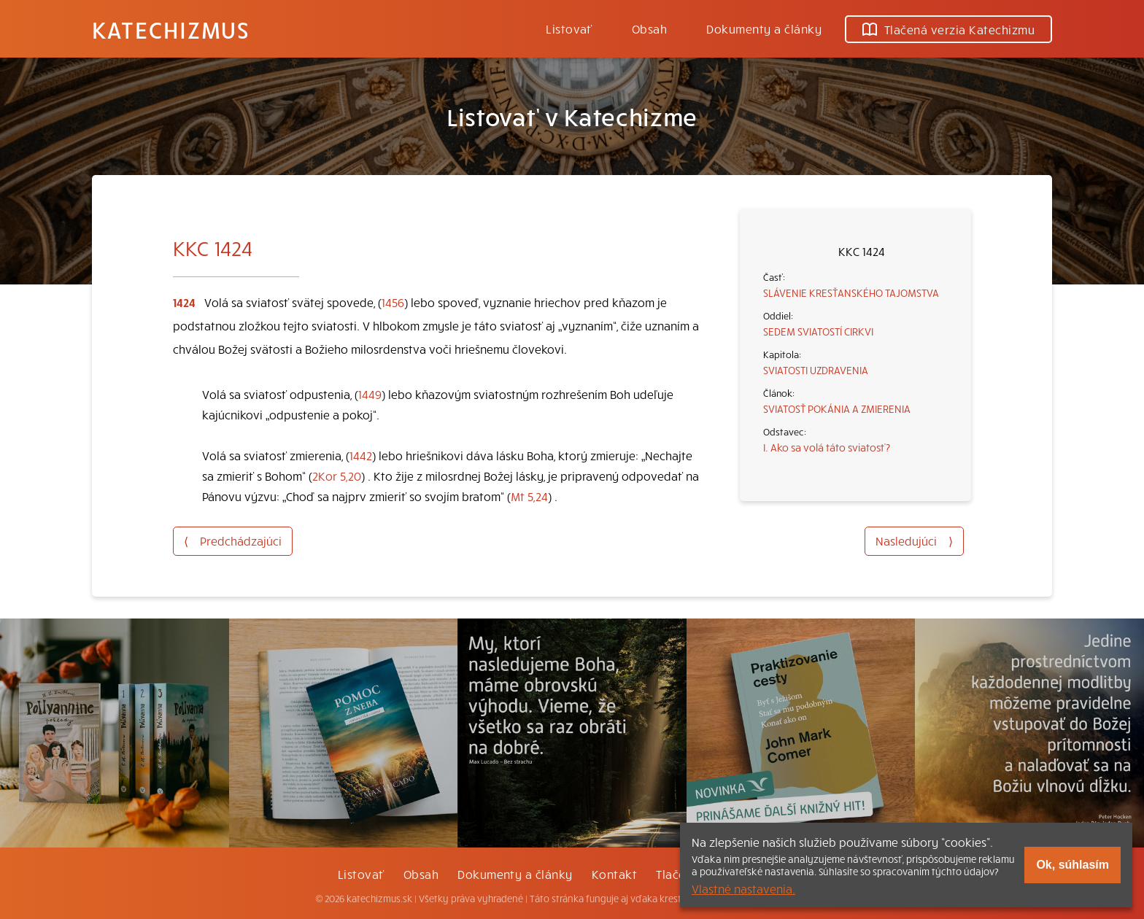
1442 (360, 455)
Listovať (569, 28)
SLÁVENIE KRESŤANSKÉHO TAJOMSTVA (851, 292)
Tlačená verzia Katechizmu (948, 29)
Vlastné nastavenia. (743, 888)
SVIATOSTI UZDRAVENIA (815, 369)
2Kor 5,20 (336, 475)
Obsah (649, 28)
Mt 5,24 (529, 496)
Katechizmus (171, 29)
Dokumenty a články (764, 28)
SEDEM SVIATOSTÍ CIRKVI (818, 331)
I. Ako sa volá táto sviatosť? (826, 447)
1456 (393, 302)
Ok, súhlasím (1072, 864)
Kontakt (614, 873)
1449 (370, 394)
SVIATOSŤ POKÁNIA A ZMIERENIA (837, 408)
